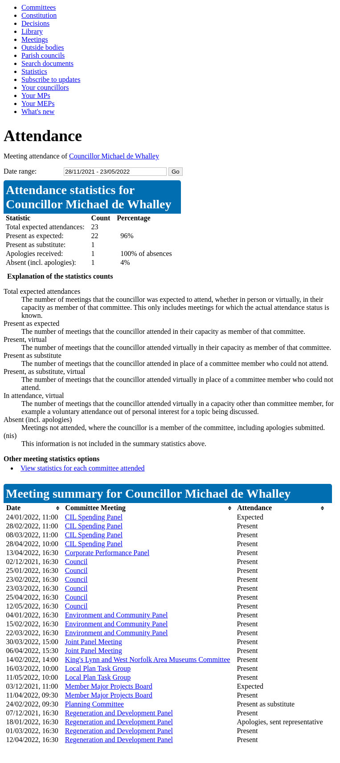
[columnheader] (33, 508)
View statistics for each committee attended (82, 468)
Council (76, 561)
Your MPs (35, 95)
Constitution (39, 15)
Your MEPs (37, 103)
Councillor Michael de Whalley (114, 156)
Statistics (34, 71)
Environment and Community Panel (116, 615)
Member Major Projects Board (108, 686)
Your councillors (45, 87)
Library (32, 31)
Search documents (47, 63)
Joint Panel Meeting (93, 641)
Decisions (35, 23)
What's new (37, 111)
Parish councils (43, 55)
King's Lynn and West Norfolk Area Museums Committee (147, 659)
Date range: (20, 171)
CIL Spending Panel (94, 517)
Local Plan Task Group (98, 668)
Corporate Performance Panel (107, 552)
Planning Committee (94, 704)
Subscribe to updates (50, 79)
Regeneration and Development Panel (119, 713)
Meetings (34, 39)
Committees (38, 7)
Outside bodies (42, 47)
